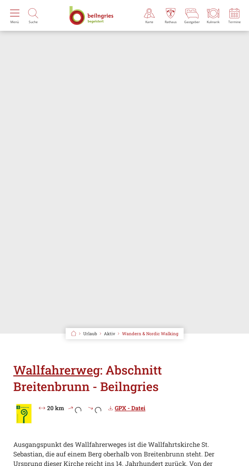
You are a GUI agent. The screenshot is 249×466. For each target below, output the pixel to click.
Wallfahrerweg (56, 370)
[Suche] (33, 15)
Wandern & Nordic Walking (150, 333)
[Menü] (14, 15)
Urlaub (90, 333)
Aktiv (109, 333)
